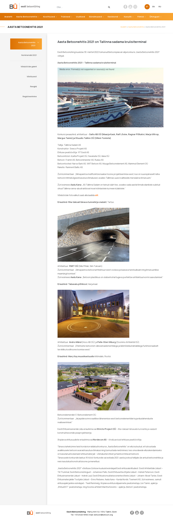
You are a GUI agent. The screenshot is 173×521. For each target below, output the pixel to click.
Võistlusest (32, 76)
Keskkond (113, 16)
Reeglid (33, 86)
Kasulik (128, 16)
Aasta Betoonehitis (26, 16)
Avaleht (8, 16)
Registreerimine (30, 96)
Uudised (80, 16)
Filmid (140, 16)
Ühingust (155, 16)
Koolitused (49, 16)
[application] (110, 97)
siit (96, 195)
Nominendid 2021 (29, 55)
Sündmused (95, 16)
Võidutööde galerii (29, 66)
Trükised (65, 16)
